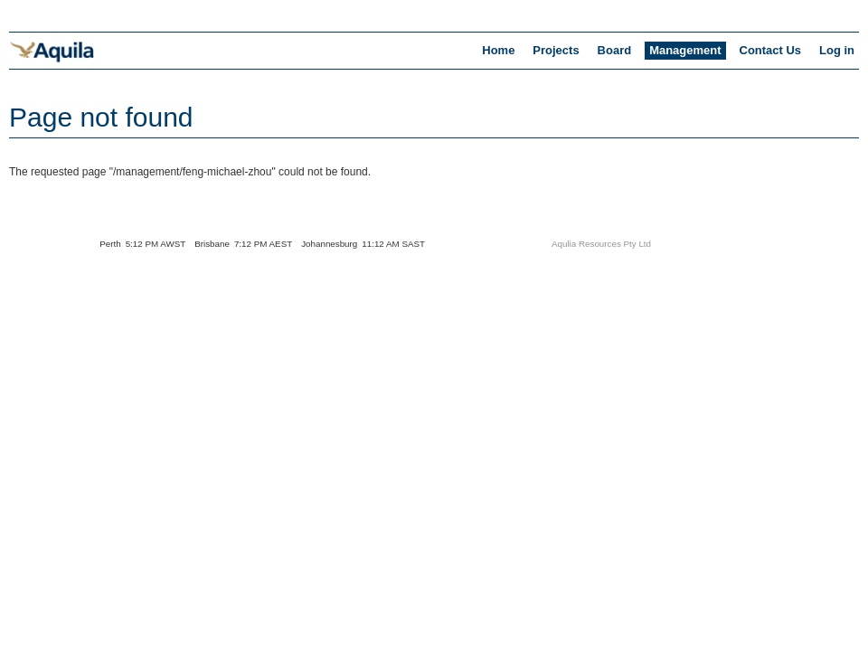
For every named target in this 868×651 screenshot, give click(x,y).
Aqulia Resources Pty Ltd (601, 244)
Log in (836, 50)
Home (498, 50)
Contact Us (771, 50)
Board (615, 50)
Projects (556, 50)
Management (685, 50)
